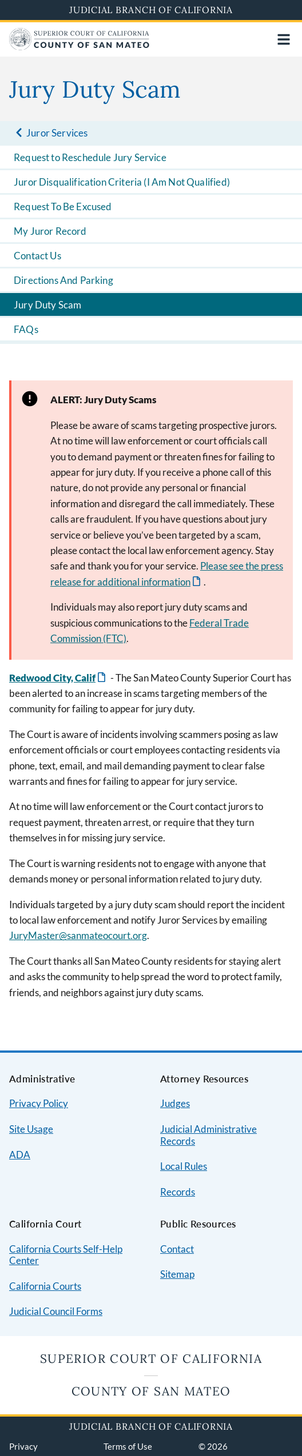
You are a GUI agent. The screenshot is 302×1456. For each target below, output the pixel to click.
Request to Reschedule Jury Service (90, 157)
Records (177, 1192)
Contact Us (37, 256)
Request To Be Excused (63, 206)
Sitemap (177, 1274)
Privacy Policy (38, 1103)
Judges (175, 1103)
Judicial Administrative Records (208, 1135)
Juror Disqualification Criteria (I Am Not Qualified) (122, 182)
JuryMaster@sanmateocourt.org (78, 935)
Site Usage (31, 1129)
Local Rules (183, 1166)
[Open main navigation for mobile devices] (283, 39)
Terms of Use (128, 1446)
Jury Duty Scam (47, 305)
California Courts (45, 1286)
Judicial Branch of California (151, 9)
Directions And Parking (63, 280)
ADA (19, 1155)
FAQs (26, 329)
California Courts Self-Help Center (65, 1255)
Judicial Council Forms (55, 1311)
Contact (177, 1249)
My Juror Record (50, 231)
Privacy (23, 1446)
